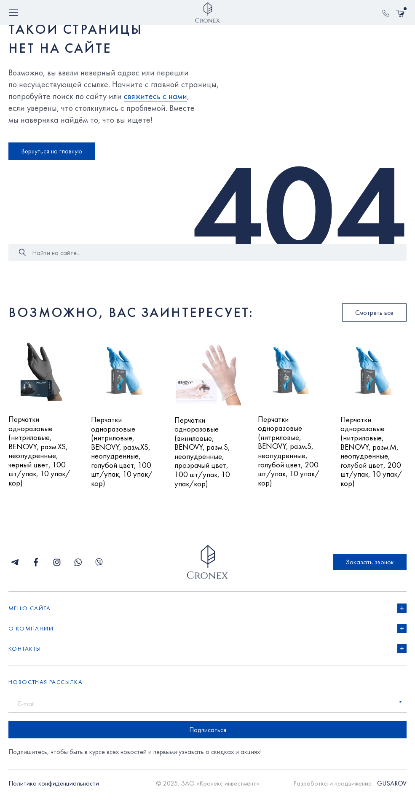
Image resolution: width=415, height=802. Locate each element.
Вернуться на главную (51, 151)
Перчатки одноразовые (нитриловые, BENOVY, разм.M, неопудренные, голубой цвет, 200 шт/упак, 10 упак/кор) (372, 455)
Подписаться (207, 734)
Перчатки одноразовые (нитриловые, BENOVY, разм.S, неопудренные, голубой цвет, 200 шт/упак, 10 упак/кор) (290, 454)
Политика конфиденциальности (53, 788)
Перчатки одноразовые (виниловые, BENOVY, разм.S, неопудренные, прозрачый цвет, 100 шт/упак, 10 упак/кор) (204, 455)
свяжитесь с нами (155, 96)
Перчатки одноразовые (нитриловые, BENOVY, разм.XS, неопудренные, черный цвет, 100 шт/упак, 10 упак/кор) (40, 455)
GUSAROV (392, 788)
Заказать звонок (369, 567)
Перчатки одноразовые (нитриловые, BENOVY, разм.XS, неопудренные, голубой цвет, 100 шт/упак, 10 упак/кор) (123, 455)
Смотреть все (374, 312)
